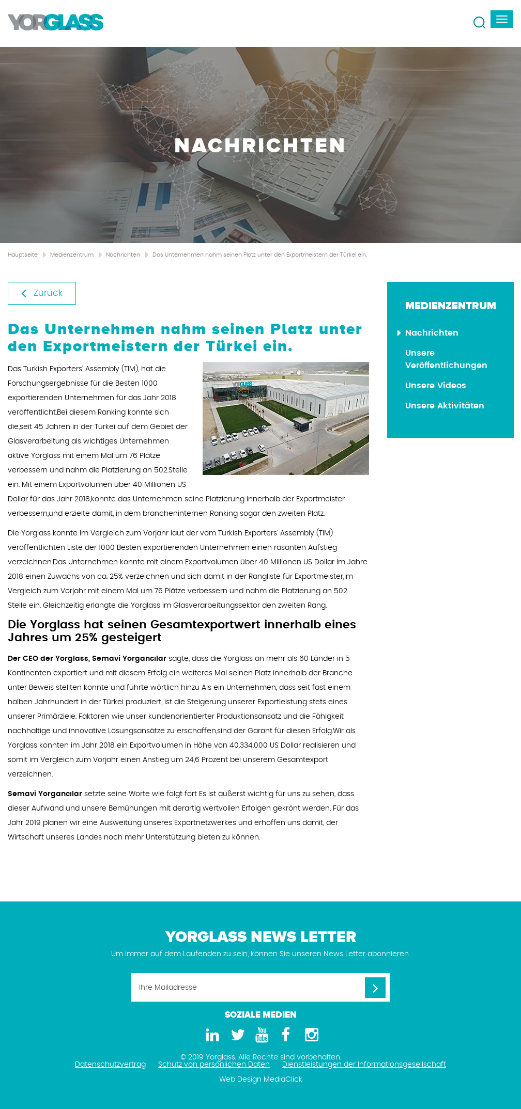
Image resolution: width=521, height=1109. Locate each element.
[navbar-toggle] (502, 19)
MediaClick (283, 1079)
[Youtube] (260, 1035)
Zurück (42, 293)
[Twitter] (235, 1035)
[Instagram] (310, 1035)
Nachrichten (123, 255)
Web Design (240, 1079)
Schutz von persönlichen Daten (214, 1064)
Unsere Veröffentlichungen (446, 359)
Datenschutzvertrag (110, 1064)
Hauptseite (23, 255)
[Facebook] (285, 1035)
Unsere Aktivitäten (444, 406)
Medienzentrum (72, 255)
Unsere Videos (435, 386)
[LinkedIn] (211, 1035)
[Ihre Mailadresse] (260, 987)
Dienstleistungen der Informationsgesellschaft (364, 1064)
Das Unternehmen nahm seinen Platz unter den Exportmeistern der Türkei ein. (259, 255)
